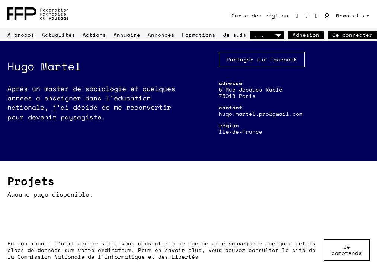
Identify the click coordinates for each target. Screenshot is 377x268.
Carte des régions (259, 15)
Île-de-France (240, 131)
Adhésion (306, 35)
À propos (20, 35)
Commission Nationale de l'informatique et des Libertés (107, 257)
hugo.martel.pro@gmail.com (261, 114)
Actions (94, 35)
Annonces (161, 35)
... (266, 35)
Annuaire (127, 35)
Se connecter (352, 35)
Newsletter (353, 15)
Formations (198, 35)
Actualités (58, 35)
